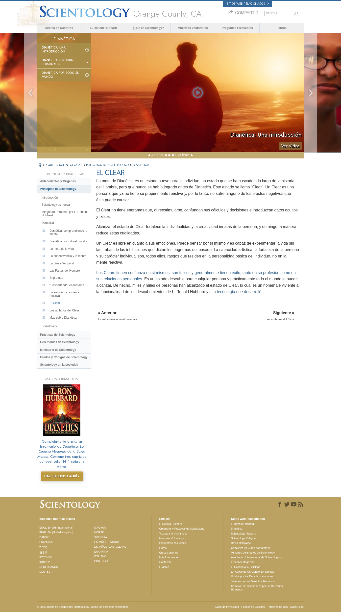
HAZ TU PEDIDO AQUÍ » (61, 476)
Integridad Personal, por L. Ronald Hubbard (64, 213)
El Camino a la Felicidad (245, 566)
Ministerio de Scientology (58, 350)
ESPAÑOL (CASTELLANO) (110, 546)
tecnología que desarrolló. (239, 292)
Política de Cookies (253, 606)
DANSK (44, 537)
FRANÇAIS (46, 541)
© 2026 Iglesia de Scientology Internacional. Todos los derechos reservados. (83, 606)
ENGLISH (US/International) (56, 527)
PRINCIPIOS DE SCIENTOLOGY (108, 164)
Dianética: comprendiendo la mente (68, 232)
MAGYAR (100, 527)
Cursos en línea (168, 552)
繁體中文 (44, 562)
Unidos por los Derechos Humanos (252, 576)
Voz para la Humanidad (173, 533)
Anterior (157, 155)
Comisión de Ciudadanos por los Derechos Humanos (257, 588)
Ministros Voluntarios (193, 28)
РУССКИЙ (45, 557)
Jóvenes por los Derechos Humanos (253, 581)
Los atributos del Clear (64, 310)
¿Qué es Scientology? (148, 28)
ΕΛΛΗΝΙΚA (101, 551)
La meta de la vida (61, 249)
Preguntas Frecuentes (237, 28)
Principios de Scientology (58, 189)
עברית (44, 547)
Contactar (165, 562)
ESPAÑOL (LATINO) (106, 541)
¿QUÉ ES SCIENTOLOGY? (64, 164)
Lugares (164, 566)
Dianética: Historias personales (58, 62)
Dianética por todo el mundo (60, 75)
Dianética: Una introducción (54, 49)
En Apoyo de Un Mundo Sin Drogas (252, 571)
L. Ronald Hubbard (103, 28)
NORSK (99, 532)
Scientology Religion (243, 538)
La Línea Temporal (61, 263)
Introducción (50, 197)
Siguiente (182, 155)
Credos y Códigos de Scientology (63, 357)
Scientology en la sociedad (59, 364)
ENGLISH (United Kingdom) (56, 532)
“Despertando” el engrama (66, 285)
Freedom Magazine (242, 562)
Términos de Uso (277, 606)
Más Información (169, 557)
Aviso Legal (297, 606)
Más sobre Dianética (62, 317)
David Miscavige (241, 542)
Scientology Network (243, 533)
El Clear (54, 303)
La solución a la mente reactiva (64, 294)
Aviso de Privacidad (227, 606)
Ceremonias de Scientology (59, 342)
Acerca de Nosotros (59, 28)
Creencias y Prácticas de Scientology (181, 528)
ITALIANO (100, 556)
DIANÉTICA (141, 164)
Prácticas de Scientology (57, 334)
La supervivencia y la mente (67, 256)
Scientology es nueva (56, 204)
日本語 (43, 552)
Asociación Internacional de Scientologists (256, 557)
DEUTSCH (45, 571)
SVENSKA (100, 537)
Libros (282, 28)
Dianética (48, 223)
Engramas (56, 278)
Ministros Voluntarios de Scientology (253, 552)
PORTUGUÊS (102, 561)
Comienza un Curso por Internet (250, 547)
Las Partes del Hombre (64, 270)
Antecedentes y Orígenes (58, 181)
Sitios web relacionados (248, 3)
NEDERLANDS (48, 566)
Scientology (49, 326)
